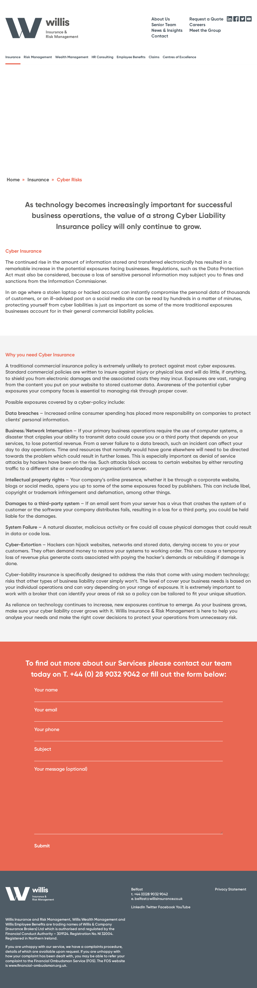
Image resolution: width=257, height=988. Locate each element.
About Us (160, 19)
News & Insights (167, 30)
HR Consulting (102, 57)
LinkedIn (138, 907)
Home (13, 180)
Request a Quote (206, 19)
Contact (159, 36)
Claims (154, 57)
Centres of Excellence (179, 57)
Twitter (151, 907)
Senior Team (163, 24)
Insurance (12, 57)
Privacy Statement (230, 889)
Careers (197, 24)
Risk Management (38, 57)
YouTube (183, 907)
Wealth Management (71, 57)
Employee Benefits (131, 57)
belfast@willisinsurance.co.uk (159, 898)
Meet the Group (205, 30)
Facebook (166, 907)
